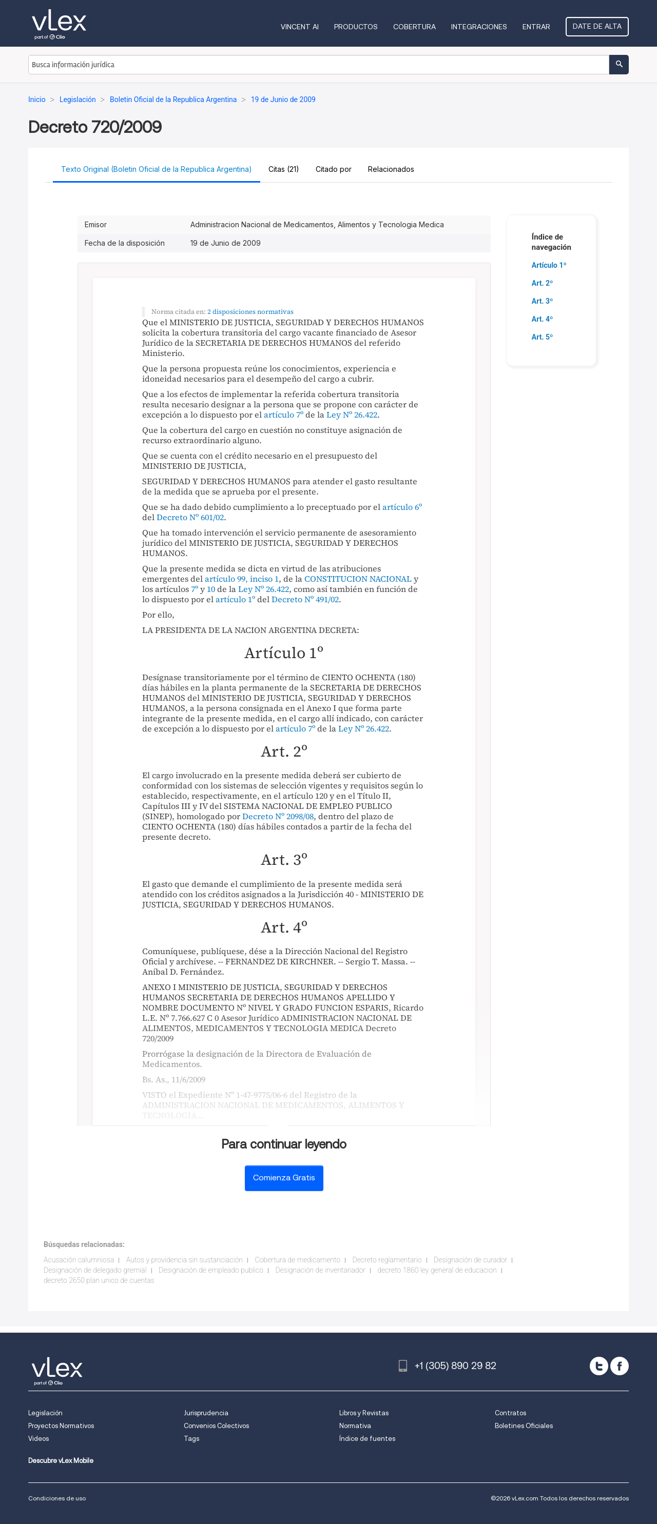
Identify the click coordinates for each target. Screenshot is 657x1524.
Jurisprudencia (206, 1413)
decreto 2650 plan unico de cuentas (99, 1280)
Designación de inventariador (320, 1270)
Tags (191, 1438)
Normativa (355, 1426)
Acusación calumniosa (79, 1260)
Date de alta (597, 26)
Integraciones (479, 27)
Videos (38, 1438)
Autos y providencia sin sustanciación (184, 1260)
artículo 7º (283, 414)
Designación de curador (470, 1260)
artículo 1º (235, 599)
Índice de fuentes (367, 1438)
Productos (356, 27)
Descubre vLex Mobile (60, 1460)
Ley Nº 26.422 (351, 414)
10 (211, 589)
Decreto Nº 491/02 (305, 599)
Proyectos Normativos (61, 1426)
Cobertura (414, 27)
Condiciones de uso (57, 1498)
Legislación (45, 1413)
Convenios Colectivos (216, 1426)
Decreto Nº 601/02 (190, 517)
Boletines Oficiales (524, 1426)
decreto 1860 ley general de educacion (437, 1270)
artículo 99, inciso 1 (242, 578)
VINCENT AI (300, 27)
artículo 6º (402, 506)
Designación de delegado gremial (95, 1270)
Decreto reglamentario (387, 1260)
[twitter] (599, 1366)
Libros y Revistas (364, 1413)
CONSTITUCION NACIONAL (358, 578)
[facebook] (619, 1366)
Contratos (510, 1413)
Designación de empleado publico (211, 1270)
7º (194, 589)
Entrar (536, 27)
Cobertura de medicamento (297, 1260)
